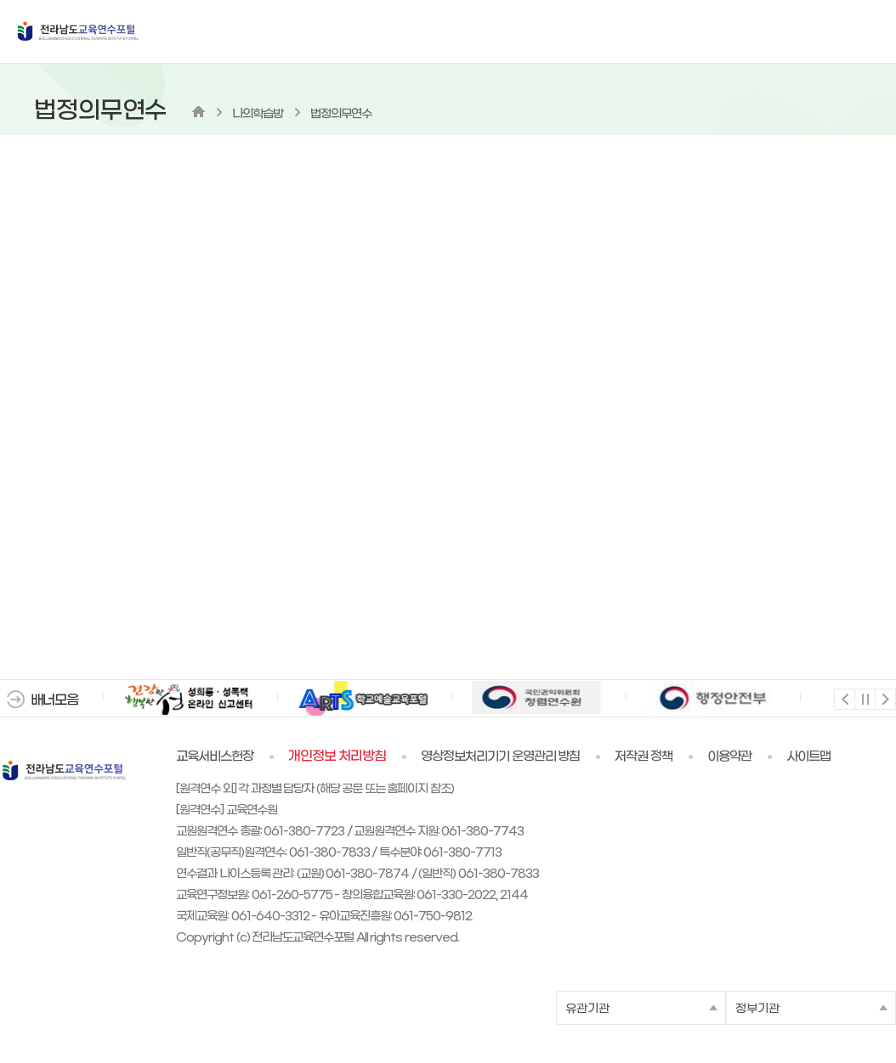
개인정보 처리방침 (337, 756)
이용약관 (729, 756)
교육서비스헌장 (214, 756)
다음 (884, 698)
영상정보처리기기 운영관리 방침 (501, 756)
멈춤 (864, 698)
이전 (843, 698)
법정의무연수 (340, 114)
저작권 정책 (643, 756)
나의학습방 (257, 114)
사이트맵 (808, 756)
